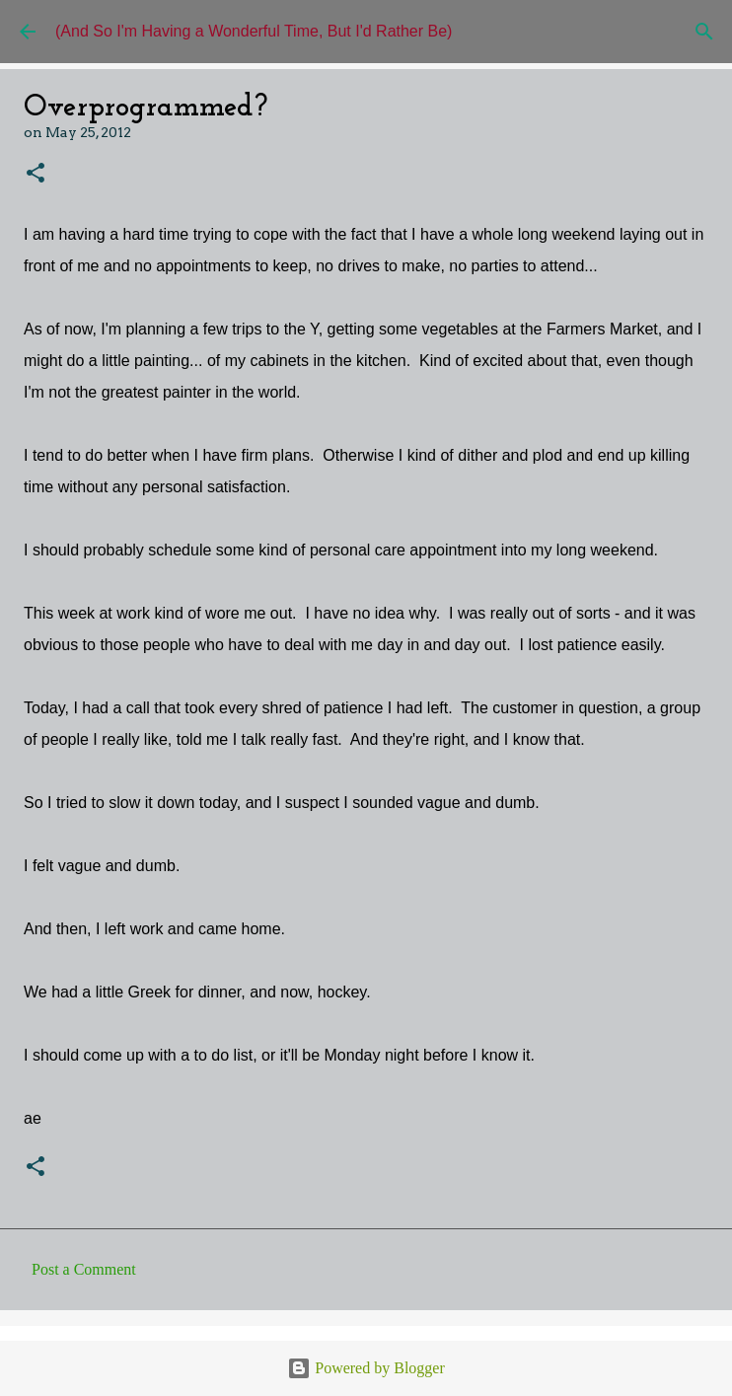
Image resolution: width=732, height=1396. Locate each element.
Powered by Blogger (366, 1367)
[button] (35, 174)
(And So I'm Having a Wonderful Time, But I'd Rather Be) (253, 31)
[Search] (704, 31)
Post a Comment (84, 1269)
